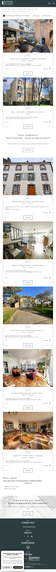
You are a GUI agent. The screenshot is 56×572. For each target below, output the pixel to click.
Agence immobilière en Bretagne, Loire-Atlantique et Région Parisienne (17, 8)
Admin (29, 564)
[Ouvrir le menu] (53, 3)
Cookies (46, 564)
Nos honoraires (11, 564)
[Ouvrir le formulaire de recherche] (49, 3)
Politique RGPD (40, 564)
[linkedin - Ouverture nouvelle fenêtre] (31, 536)
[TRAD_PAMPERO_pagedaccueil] (7, 5)
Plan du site (17, 564)
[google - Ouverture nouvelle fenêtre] (22, 558)
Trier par (36, 16)
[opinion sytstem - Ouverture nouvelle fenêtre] (34, 558)
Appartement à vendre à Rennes (11, 486)
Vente (33, 8)
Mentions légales (24, 564)
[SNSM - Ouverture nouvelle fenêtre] (28, 547)
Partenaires (34, 564)
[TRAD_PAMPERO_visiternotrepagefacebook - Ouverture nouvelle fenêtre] (24, 536)
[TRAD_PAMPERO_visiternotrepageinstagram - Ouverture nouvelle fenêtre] (28, 536)
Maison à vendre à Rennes (10, 488)
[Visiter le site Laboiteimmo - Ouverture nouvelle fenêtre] (28, 567)
